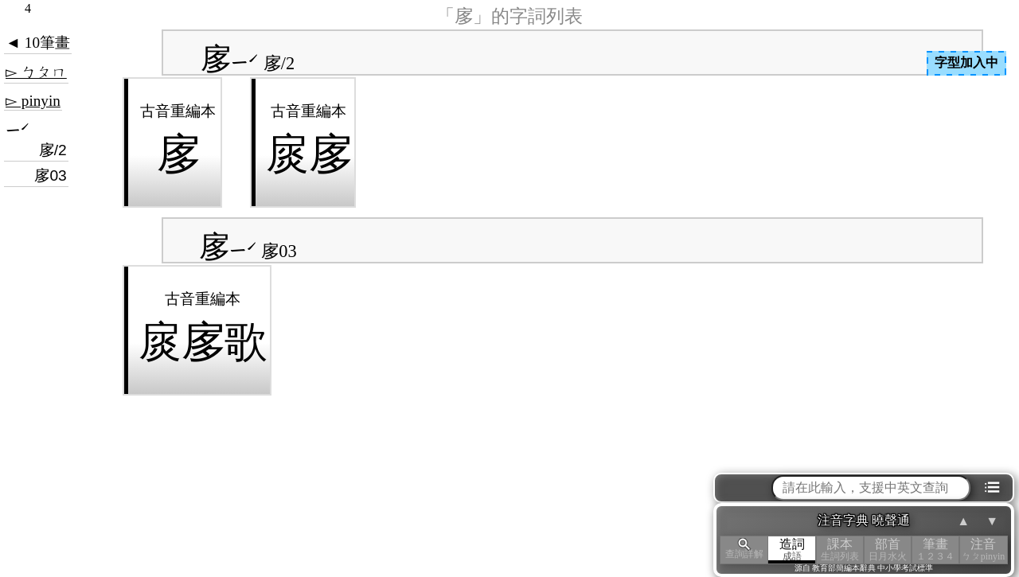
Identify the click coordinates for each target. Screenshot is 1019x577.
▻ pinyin (33, 100)
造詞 (792, 549)
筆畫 (935, 549)
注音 (983, 549)
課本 (840, 549)
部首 (888, 549)
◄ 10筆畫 (38, 42)
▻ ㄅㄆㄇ (36, 72)
